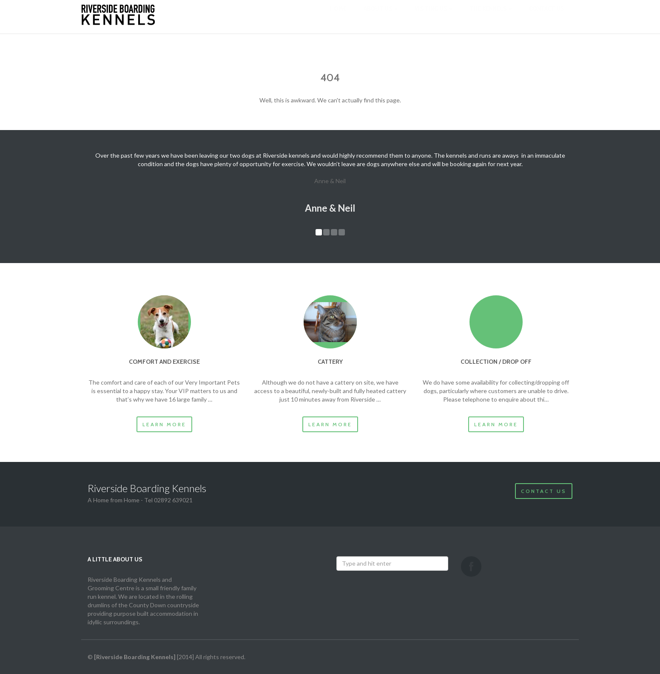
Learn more (164, 424)
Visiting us (433, 17)
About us (381, 17)
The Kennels (490, 17)
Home (338, 17)
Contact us (546, 17)
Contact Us (543, 491)
